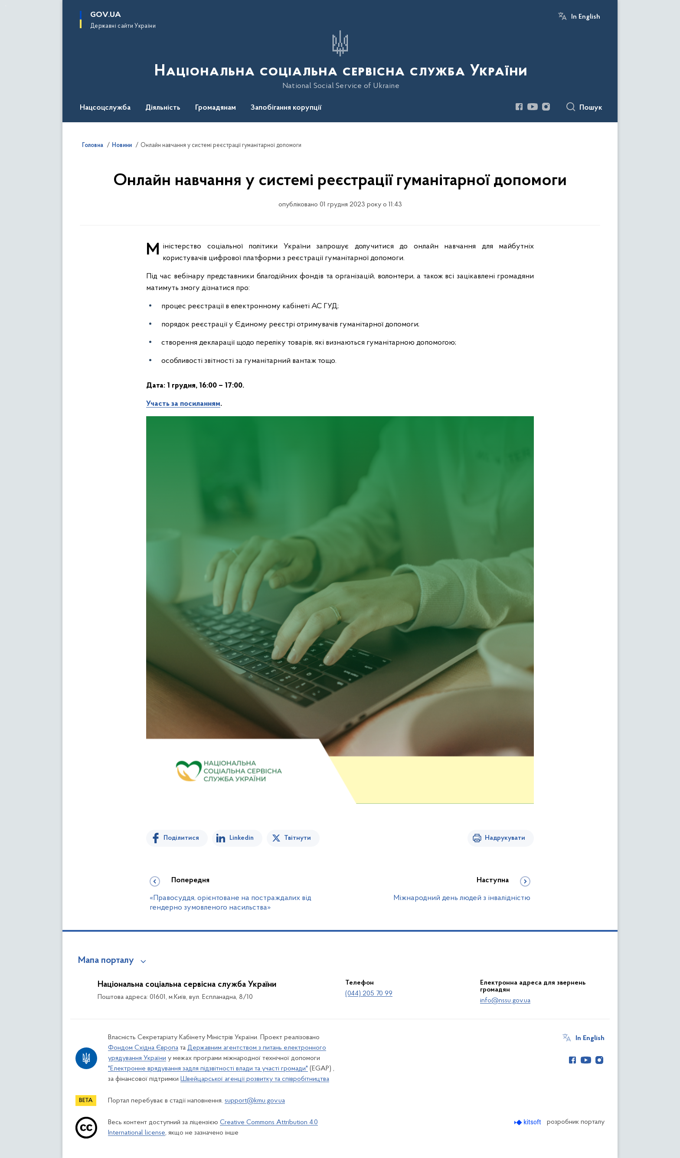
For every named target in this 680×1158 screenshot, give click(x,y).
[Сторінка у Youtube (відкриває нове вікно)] (532, 106)
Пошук (590, 108)
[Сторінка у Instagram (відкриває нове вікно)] (546, 106)
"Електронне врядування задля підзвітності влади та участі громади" (208, 1068)
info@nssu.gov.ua (505, 1000)
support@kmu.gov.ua (255, 1100)
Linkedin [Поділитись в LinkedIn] (241, 838)
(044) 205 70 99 (368, 993)
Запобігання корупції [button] (286, 108)
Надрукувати (505, 838)
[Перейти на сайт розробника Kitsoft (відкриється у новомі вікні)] (528, 1122)
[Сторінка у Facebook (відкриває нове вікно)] (519, 106)
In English (585, 16)
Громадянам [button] (215, 108)
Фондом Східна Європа (143, 1047)
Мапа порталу (106, 961)
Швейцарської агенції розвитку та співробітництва (254, 1079)
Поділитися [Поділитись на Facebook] (181, 838)
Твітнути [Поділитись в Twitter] (297, 838)
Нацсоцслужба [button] (105, 108)
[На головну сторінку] (340, 60)
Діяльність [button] (162, 108)
